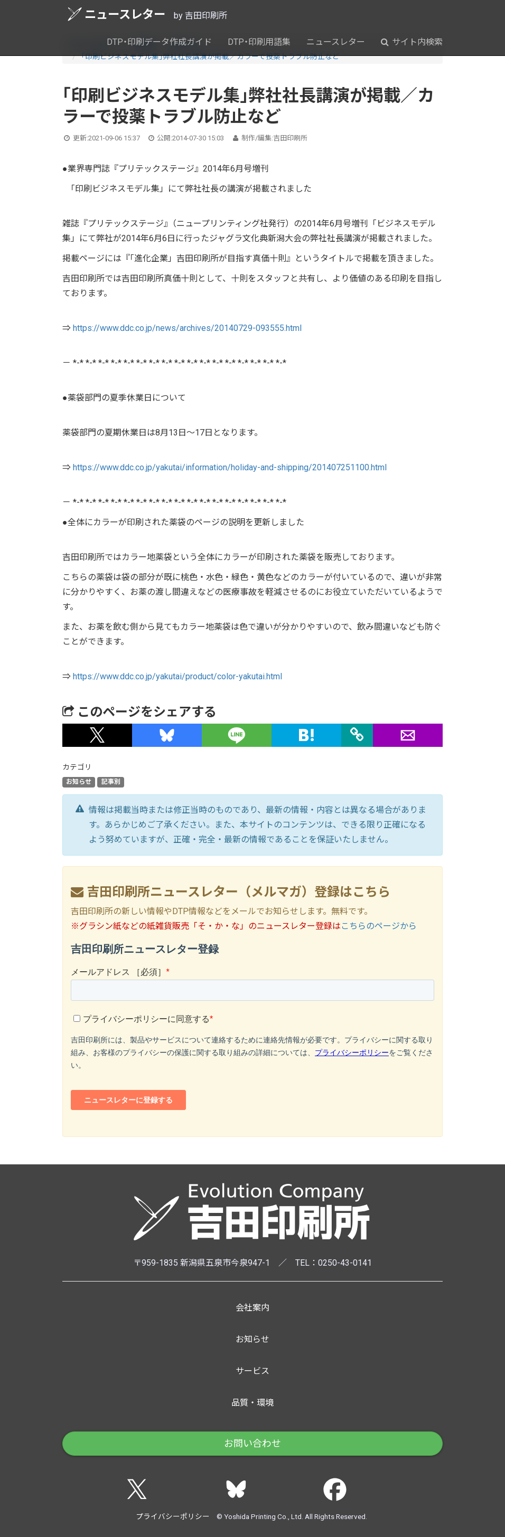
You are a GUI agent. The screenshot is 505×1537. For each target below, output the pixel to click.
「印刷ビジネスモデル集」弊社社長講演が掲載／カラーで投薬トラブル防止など (210, 56)
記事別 (110, 782)
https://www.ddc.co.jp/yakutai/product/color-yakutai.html (177, 676)
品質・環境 (252, 1403)
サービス (252, 1371)
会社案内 (252, 1308)
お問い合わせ (252, 1443)
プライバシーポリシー (173, 1516)
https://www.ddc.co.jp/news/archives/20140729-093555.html (187, 328)
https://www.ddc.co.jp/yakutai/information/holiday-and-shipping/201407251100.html (230, 467)
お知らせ (78, 782)
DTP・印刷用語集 (259, 42)
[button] (97, 735)
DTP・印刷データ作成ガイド (159, 42)
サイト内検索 (412, 42)
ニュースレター (116, 14)
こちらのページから (379, 926)
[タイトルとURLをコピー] (357, 735)
